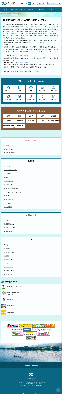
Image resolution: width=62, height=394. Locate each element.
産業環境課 (8, 120)
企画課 (19, 115)
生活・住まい (8, 88)
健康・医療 (53, 88)
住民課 (42, 115)
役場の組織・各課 (23, 9)
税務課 (31, 115)
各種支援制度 (8, 230)
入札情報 (6, 219)
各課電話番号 (26, 363)
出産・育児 (8, 97)
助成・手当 (53, 97)
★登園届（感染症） (24, 62)
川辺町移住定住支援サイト (11, 187)
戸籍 (19, 88)
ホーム (5, 9)
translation (41, 3)
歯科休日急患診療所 (10, 152)
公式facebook (36, 363)
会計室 (42, 120)
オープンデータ (8, 266)
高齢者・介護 (31, 97)
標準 (29, 3)
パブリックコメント (10, 258)
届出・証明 (42, 88)
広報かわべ (7, 247)
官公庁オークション (10, 269)
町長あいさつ (8, 244)
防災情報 (6, 144)
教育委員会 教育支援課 (53, 120)
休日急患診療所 (8, 148)
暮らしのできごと (14, 9)
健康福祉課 (53, 115)
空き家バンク (8, 183)
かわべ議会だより (9, 251)
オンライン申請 (8, 180)
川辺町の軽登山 (8, 198)
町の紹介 (41, 9)
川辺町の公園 (8, 194)
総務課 (8, 115)
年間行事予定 (8, 273)
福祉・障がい (19, 97)
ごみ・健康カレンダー (10, 169)
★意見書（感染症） (23, 55)
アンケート (7, 262)
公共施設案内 (32, 9)
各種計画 (6, 255)
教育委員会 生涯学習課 (8, 124)
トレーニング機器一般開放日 (12, 191)
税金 (31, 88)
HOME (2, 13)
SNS (50, 9)
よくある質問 (8, 206)
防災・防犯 (42, 97)
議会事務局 (19, 124)
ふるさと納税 (8, 172)
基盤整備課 (19, 120)
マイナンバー (8, 202)
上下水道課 (31, 120)
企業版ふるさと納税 (10, 226)
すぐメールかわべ (9, 165)
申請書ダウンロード (10, 176)
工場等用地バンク (9, 223)
